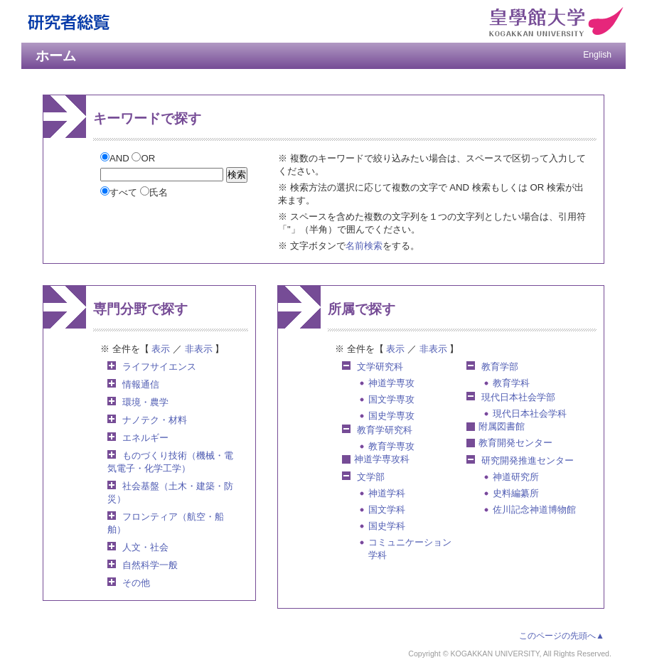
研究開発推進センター (527, 460)
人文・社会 (145, 547)
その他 (136, 582)
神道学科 (386, 493)
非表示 (199, 348)
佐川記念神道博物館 (534, 509)
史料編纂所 (516, 493)
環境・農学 (145, 402)
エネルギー (145, 437)
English (597, 55)
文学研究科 (380, 366)
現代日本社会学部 (518, 397)
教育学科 (511, 383)
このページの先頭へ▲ (561, 636)
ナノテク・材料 (154, 420)
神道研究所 (516, 476)
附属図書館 (501, 426)
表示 (160, 348)
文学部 (371, 476)
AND (116, 158)
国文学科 (386, 509)
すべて (120, 192)
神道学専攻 (391, 383)
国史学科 (386, 526)
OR (143, 158)
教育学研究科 (384, 430)
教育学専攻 (391, 446)
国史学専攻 (391, 415)
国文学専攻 (391, 399)
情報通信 (140, 384)
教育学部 (499, 366)
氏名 (154, 192)
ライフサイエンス (159, 366)
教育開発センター (515, 442)
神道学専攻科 (382, 459)
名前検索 (364, 245)
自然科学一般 (150, 565)
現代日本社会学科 (530, 413)
